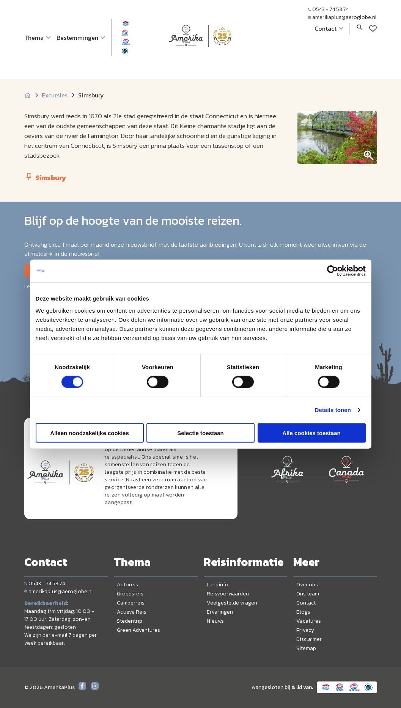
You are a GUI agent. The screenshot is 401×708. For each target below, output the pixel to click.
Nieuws (215, 621)
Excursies (55, 95)
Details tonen (333, 410)
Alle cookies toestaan (311, 432)
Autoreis (127, 585)
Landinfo (217, 585)
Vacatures (308, 621)
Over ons (307, 585)
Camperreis (131, 603)
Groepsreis (130, 594)
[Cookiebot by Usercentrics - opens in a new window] (332, 271)
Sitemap (306, 648)
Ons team (307, 594)
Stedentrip (129, 621)
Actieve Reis (131, 612)
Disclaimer (309, 639)
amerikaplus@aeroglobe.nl (342, 17)
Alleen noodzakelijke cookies (89, 432)
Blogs (303, 612)
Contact (306, 603)
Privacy (305, 630)
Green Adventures (138, 630)
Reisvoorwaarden (228, 594)
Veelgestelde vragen (232, 603)
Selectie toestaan (200, 432)
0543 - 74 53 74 (328, 9)
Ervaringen (220, 612)
